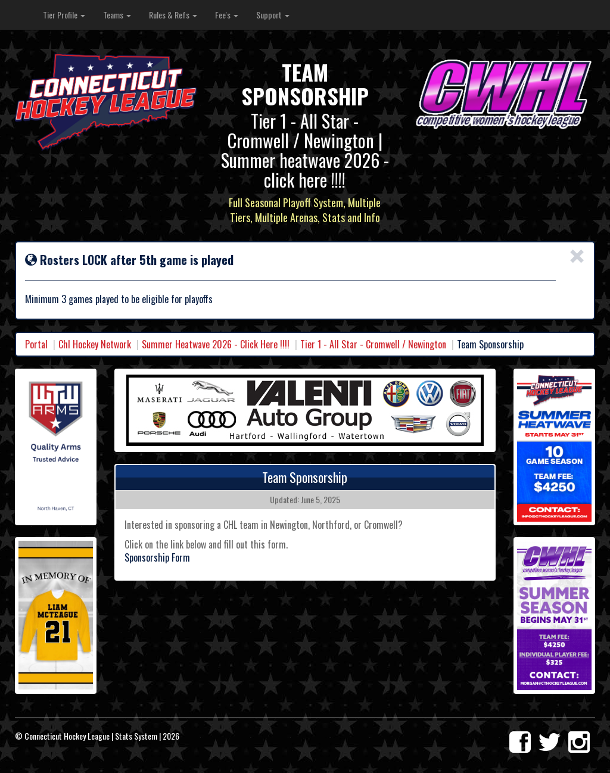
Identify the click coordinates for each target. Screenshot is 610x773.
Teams (117, 14)
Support (273, 14)
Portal (36, 344)
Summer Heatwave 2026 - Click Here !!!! (216, 344)
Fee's (226, 14)
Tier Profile (64, 14)
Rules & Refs (173, 14)
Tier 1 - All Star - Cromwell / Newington (373, 344)
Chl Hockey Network (94, 344)
